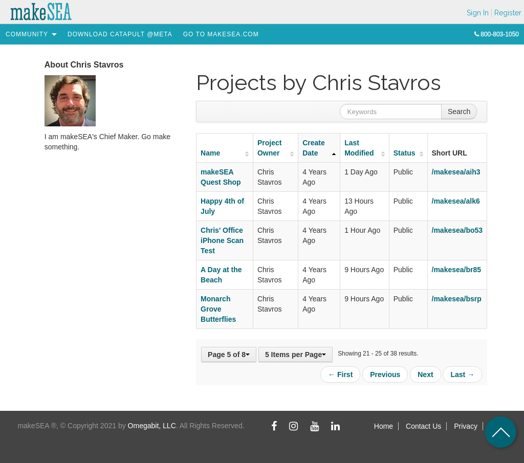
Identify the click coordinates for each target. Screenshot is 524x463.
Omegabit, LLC (152, 426)
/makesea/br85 (457, 270)
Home (383, 426)
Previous (385, 374)
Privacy (465, 426)
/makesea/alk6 (456, 201)
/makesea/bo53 (457, 230)
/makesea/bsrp (457, 299)
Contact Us (423, 426)
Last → (462, 374)
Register (507, 13)
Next (425, 374)
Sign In (478, 13)
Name (210, 153)
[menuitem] (27, 34)
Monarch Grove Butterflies (218, 309)
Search (459, 111)
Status (405, 153)
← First (340, 374)
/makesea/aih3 (456, 172)
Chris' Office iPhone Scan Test (222, 240)
